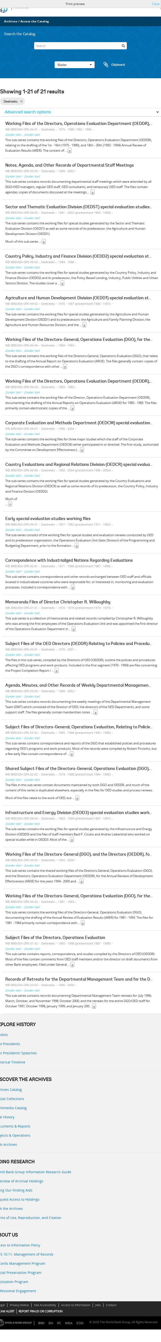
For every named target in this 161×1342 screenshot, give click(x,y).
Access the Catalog (34, 21)
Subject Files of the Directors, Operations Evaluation (55, 938)
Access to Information (75, 1305)
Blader (75, 65)
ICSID (80, 1323)
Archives (10, 21)
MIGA (68, 1323)
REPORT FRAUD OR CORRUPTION (41, 1311)
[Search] (80, 45)
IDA (50, 1323)
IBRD (41, 1323)
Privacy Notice (19, 1305)
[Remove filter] (21, 101)
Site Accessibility (45, 1305)
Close (156, 4)
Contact (111, 1305)
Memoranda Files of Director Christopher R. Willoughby (57, 602)
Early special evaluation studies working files (48, 519)
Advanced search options (28, 112)
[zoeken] (123, 45)
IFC (59, 1323)
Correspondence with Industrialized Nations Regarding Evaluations (69, 561)
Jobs (98, 1305)
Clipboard (111, 64)
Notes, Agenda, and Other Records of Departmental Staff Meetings (69, 165)
